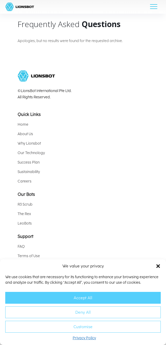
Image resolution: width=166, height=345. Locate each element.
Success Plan (29, 162)
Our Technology (31, 153)
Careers (24, 181)
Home (23, 124)
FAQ (21, 246)
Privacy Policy (84, 338)
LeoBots (25, 223)
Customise (83, 326)
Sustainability (29, 172)
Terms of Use (29, 256)
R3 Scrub (25, 204)
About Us (25, 134)
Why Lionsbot (29, 143)
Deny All (83, 312)
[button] (158, 266)
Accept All (83, 298)
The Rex (24, 214)
